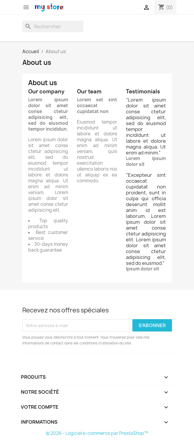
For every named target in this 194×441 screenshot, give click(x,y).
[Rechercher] (52, 26)
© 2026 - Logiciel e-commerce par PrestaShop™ (97, 433)
